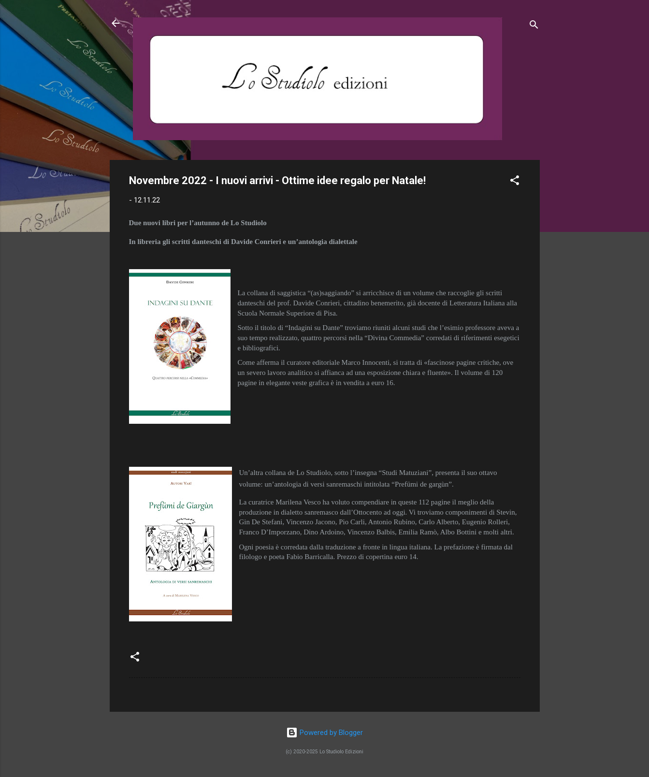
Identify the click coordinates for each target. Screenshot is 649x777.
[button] (514, 181)
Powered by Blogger (324, 732)
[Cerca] (534, 26)
